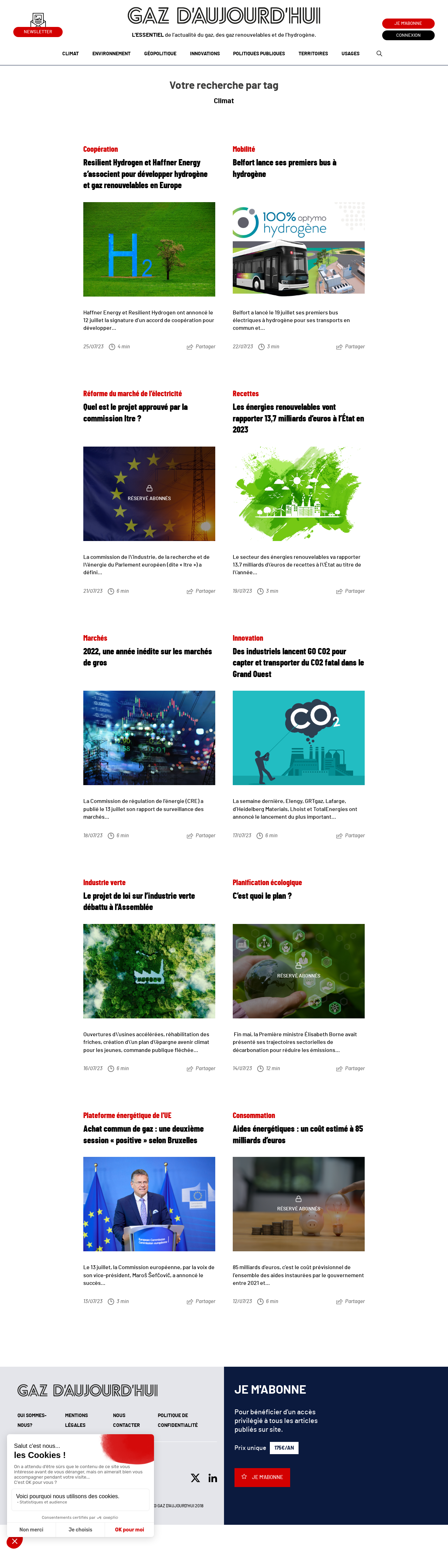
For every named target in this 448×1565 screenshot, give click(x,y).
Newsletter (38, 30)
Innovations (205, 53)
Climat (70, 53)
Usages (350, 53)
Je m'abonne (408, 23)
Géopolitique (160, 53)
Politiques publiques (259, 53)
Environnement (111, 53)
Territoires (313, 53)
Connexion (408, 35)
